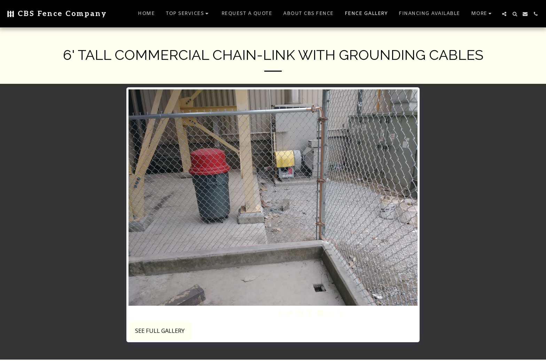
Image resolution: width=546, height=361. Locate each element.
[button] (188, 14)
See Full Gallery (160, 331)
